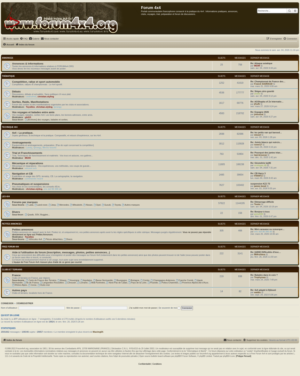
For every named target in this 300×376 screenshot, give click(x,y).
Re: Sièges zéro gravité (262, 91)
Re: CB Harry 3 (258, 173)
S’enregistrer (24, 303)
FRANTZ (258, 176)
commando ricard (34, 178)
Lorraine (82, 282)
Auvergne (73, 280)
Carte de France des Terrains (41, 280)
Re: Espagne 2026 (259, 112)
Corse (32, 285)
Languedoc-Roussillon (52, 282)
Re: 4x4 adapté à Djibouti (263, 290)
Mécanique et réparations (27, 163)
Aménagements (21, 142)
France (16, 275)
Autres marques (131, 205)
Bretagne (133, 280)
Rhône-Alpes (19, 285)
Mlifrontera (259, 254)
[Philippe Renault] (243, 356)
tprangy (57, 107)
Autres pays (19, 290)
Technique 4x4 (9, 127)
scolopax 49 (260, 165)
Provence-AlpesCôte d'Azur (193, 282)
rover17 (258, 144)
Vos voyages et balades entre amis (33, 112)
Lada (29, 205)
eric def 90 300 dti (52, 189)
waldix (257, 292)
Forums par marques (25, 202)
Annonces (7, 58)
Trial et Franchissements (27, 152)
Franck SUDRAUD (263, 84)
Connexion (7, 303)
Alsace (62, 280)
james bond (260, 186)
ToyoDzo (30, 107)
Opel (97, 205)
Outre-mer (44, 285)
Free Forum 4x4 (10, 247)
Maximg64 (98, 332)
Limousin (70, 282)
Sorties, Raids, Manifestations (30, 101)
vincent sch (31, 168)
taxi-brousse (260, 155)
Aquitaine (86, 280)
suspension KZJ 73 (260, 184)
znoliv (257, 93)
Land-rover (41, 205)
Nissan (87, 205)
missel (257, 135)
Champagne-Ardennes (163, 280)
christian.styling (45, 96)
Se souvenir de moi (169, 308)
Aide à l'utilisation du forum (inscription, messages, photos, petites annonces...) (61, 252)
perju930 (258, 214)
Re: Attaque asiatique (261, 63)
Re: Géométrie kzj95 (260, 163)
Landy (29, 147)
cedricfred (31, 96)
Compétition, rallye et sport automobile (36, 81)
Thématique (8, 76)
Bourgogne (120, 280)
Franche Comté (184, 280)
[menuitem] (24, 38)
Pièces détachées (53, 239)
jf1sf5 (257, 104)
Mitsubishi (76, 205)
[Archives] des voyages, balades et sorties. (46, 119)
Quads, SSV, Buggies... (37, 214)
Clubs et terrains (12, 270)
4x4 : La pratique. (22, 132)
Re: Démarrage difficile (262, 202)
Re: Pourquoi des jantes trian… (266, 152)
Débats (16, 91)
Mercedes (63, 205)
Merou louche (50, 147)
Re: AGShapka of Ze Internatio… (267, 101)
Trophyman (260, 277)
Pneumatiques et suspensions (30, 184)
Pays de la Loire (137, 282)
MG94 (257, 65)
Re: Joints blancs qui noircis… (266, 142)
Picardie (153, 282)
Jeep (52, 205)
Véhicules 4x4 (34, 239)
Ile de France (31, 282)
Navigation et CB (22, 173)
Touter (257, 204)
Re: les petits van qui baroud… (266, 132)
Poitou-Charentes (168, 282)
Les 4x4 (6, 196)
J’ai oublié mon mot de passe (143, 308)
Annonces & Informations (27, 63)
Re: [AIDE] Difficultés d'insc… (265, 252)
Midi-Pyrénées (97, 282)
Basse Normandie (103, 280)
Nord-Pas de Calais (116, 282)
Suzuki (106, 205)
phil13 (28, 117)
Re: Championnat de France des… (267, 81)
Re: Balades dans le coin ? (264, 275)
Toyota (116, 205)
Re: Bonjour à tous (260, 211)
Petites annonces (12, 224)
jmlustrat (258, 114)
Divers (16, 211)
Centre (145, 280)
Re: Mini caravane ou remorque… (267, 229)
